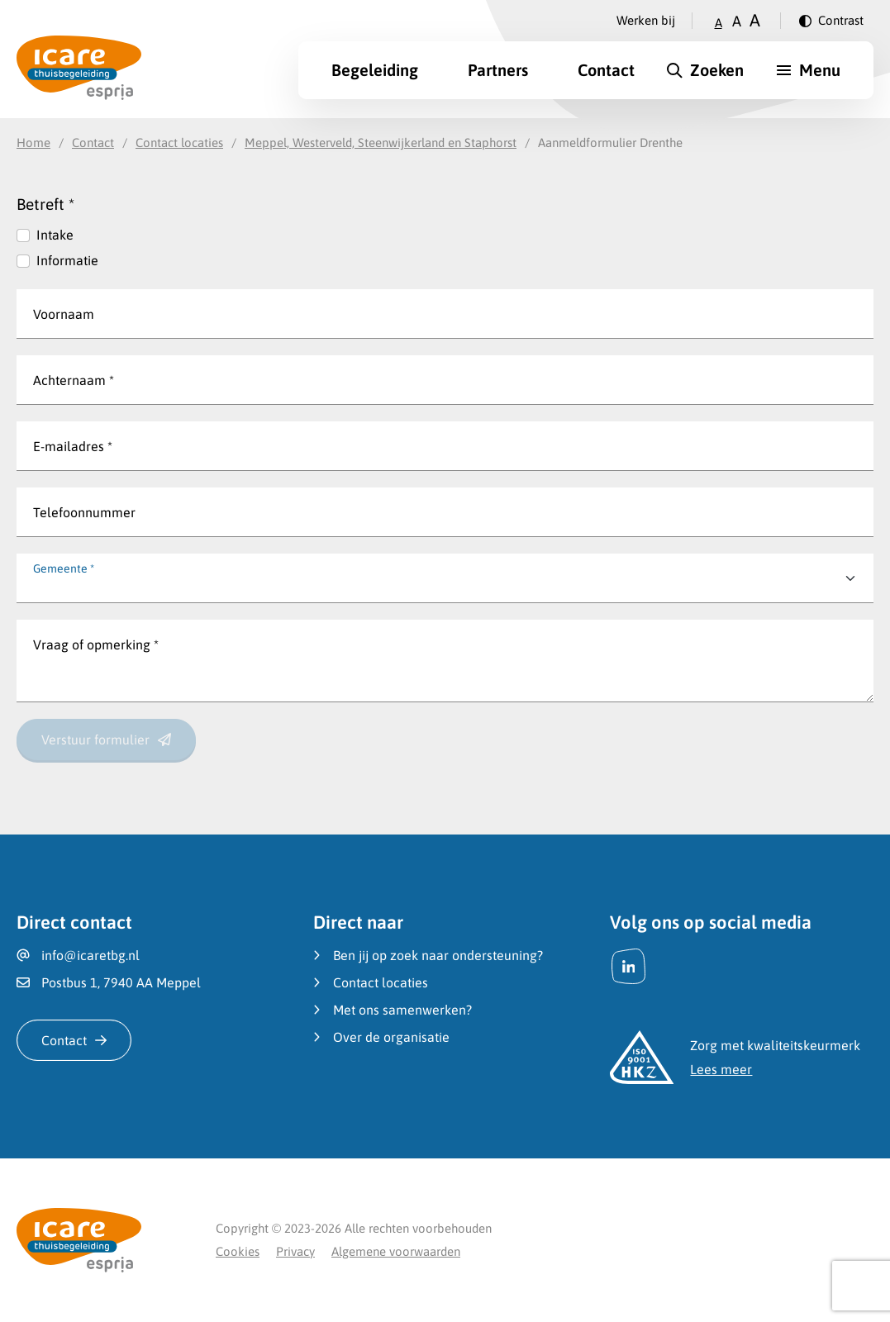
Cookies (237, 1251)
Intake (55, 234)
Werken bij (645, 20)
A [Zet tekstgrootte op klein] (718, 23)
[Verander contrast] (831, 21)
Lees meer (721, 1069)
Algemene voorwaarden (395, 1251)
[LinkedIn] (628, 966)
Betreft (45, 204)
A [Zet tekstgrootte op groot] (755, 20)
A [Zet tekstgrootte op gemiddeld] (736, 21)
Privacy (295, 1251)
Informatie (67, 260)
